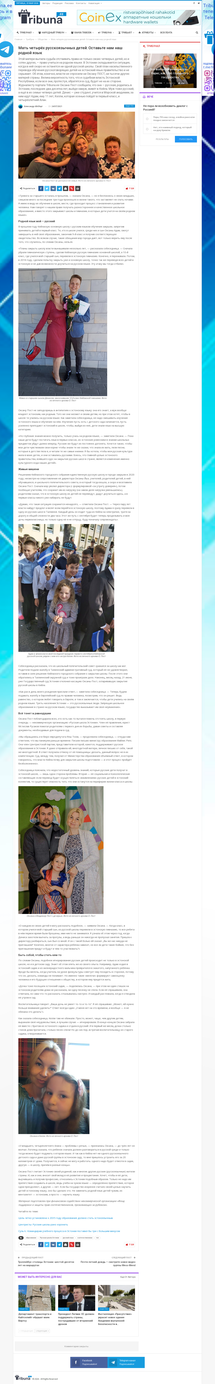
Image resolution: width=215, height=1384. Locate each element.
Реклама (69, 3)
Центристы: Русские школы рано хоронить (43, 1224)
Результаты (162, 139)
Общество (129, 106)
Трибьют (125, 32)
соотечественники (84, 1238)
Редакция (57, 3)
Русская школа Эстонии (49, 1238)
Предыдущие (26, 1331)
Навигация (94, 3)
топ (97, 1238)
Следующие (42, 1331)
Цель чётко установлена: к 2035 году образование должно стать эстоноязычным (65, 1217)
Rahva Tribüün (81, 32)
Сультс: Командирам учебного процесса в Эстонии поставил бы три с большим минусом (69, 1231)
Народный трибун (51, 32)
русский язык (68, 1238)
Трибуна (105, 32)
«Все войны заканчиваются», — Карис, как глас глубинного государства (170, 73)
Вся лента (166, 32)
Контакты (81, 3)
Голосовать (186, 139)
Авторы (46, 3)
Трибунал (24, 32)
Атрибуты (146, 32)
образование (31, 1238)
